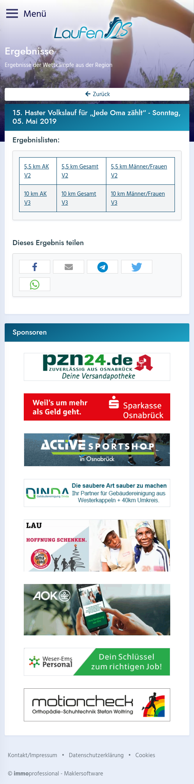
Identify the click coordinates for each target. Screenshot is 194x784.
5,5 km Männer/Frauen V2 (139, 171)
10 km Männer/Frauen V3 (138, 198)
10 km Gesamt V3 (79, 198)
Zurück (97, 93)
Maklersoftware (83, 773)
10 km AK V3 (35, 198)
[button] (34, 267)
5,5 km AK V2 (36, 171)
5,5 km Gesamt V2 (80, 171)
